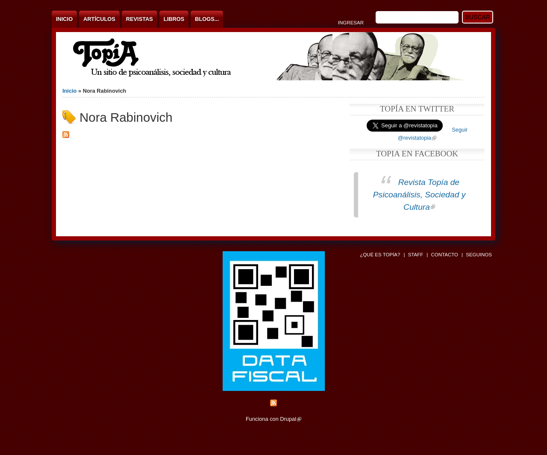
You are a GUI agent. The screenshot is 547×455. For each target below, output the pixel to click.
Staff (415, 254)
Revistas (139, 19)
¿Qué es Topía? (380, 254)
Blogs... (207, 19)
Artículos (99, 19)
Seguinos (479, 254)
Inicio (64, 19)
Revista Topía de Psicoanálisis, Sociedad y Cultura (419, 194)
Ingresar (351, 22)
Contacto (444, 254)
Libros (174, 19)
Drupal (290, 419)
